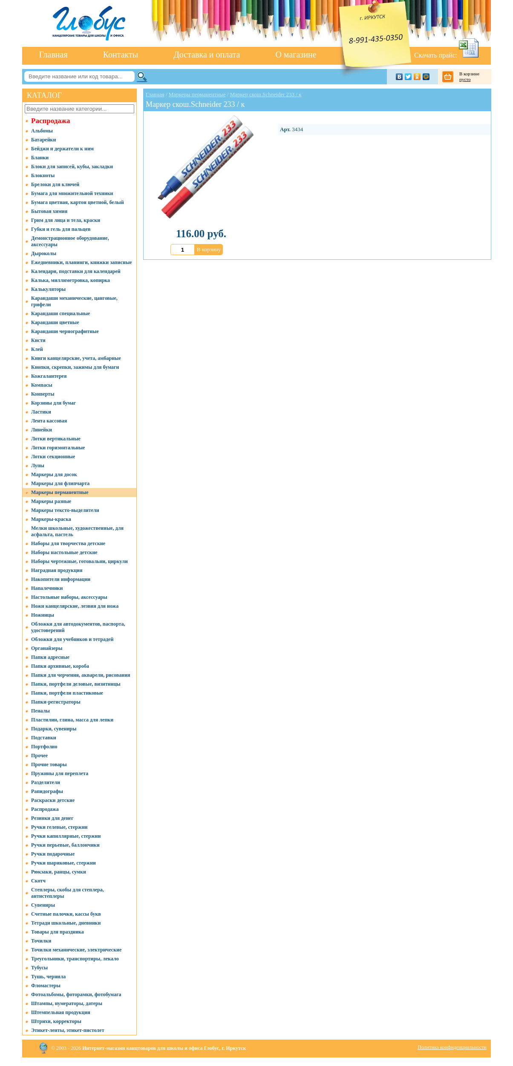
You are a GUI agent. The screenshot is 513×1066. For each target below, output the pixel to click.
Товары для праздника (57, 932)
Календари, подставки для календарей (76, 271)
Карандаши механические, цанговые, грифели (74, 301)
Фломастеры (46, 985)
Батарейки (43, 140)
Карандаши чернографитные (65, 331)
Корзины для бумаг (53, 403)
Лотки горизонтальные (58, 448)
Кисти (38, 340)
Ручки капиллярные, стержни (66, 836)
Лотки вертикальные (56, 439)
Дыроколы (43, 253)
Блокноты (43, 175)
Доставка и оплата (206, 54)
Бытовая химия (49, 211)
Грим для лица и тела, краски (65, 220)
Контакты (120, 54)
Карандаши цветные (55, 322)
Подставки (43, 738)
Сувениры (43, 905)
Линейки (41, 430)
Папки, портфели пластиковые (67, 693)
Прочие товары (49, 764)
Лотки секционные (53, 457)
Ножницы (42, 615)
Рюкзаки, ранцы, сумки (58, 872)
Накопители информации (60, 579)
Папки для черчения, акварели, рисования (80, 675)
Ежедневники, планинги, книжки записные (81, 262)
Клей (37, 349)
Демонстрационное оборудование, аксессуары (70, 241)
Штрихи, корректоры (56, 1021)
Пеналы (40, 711)
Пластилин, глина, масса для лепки (72, 720)
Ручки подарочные (53, 854)
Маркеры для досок (54, 474)
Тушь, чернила (48, 977)
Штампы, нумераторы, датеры (66, 1003)
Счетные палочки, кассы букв (66, 914)
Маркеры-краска (51, 519)
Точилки (41, 941)
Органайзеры (46, 648)
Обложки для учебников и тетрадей (72, 639)
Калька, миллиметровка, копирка (70, 280)
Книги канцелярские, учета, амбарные (76, 358)
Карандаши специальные (60, 313)
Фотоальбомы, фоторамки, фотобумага (76, 994)
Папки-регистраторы (56, 702)
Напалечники (47, 588)
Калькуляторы (48, 289)
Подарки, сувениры (53, 729)
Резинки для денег (52, 818)
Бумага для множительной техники (72, 193)
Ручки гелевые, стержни (59, 827)
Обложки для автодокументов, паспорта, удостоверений (78, 627)
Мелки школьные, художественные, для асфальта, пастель (77, 531)
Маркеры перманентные (59, 492)
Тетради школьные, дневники (66, 923)
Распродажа (50, 121)
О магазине (295, 54)
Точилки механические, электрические (76, 950)
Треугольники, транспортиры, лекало (75, 959)
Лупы (37, 465)
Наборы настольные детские (64, 552)
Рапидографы (47, 791)
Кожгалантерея (48, 376)
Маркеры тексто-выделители (65, 510)
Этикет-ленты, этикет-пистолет (67, 1030)
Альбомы (42, 131)
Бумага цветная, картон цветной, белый (77, 202)
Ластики (41, 412)
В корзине (473, 76)
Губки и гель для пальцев (61, 229)
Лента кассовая (49, 421)
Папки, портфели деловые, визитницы (76, 684)
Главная (53, 54)
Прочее (39, 756)
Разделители (45, 782)
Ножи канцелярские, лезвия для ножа (74, 606)
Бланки (40, 158)
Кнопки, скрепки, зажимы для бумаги (75, 367)
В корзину (209, 249)
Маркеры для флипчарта (60, 483)
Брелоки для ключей (55, 184)
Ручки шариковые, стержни (63, 863)
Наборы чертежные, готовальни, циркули (79, 561)
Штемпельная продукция (60, 1012)
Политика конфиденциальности (452, 1047)
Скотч (38, 881)
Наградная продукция (56, 570)
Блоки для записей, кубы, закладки (72, 167)
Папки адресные (50, 657)
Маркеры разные (51, 501)
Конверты (43, 394)
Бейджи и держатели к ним (62, 149)
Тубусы (39, 968)
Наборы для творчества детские (68, 543)
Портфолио (44, 747)
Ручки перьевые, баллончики (65, 845)
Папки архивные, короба (60, 666)
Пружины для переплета (59, 773)
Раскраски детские (53, 800)
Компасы (41, 385)
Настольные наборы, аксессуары (69, 597)
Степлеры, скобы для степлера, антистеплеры (67, 893)
